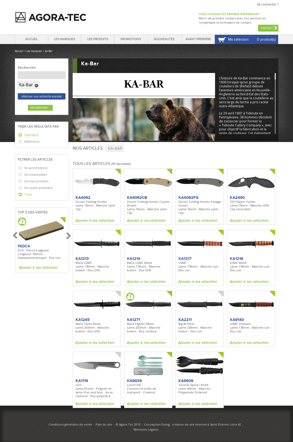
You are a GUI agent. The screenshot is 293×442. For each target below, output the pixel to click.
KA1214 (133, 258)
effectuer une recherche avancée (42, 96)
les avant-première (38, 188)
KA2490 (237, 197)
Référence (32, 141)
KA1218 (236, 258)
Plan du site (104, 424)
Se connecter (266, 4)
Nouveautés (164, 39)
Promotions (131, 39)
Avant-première (198, 39)
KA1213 (82, 258)
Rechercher (38, 107)
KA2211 (185, 319)
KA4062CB (137, 197)
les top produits (36, 181)
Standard (31, 135)
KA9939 (134, 380)
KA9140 (237, 319)
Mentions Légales (146, 429)
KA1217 (184, 258)
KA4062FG (188, 197)
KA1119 (82, 380)
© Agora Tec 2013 (128, 424)
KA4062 (83, 197)
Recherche (27, 67)
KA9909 (185, 380)
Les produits (97, 39)
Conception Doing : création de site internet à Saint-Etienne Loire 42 (192, 424)
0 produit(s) (266, 39)
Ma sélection (238, 39)
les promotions (35, 168)
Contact (267, 28)
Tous (28, 194)
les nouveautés (35, 174)
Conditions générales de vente (70, 424)
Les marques (64, 39)
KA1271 (133, 319)
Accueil (31, 39)
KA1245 (83, 319)
